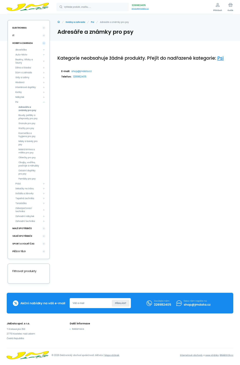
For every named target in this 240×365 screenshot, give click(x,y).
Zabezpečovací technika (23, 210)
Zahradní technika (25, 221)
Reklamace (78, 328)
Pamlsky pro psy (27, 178)
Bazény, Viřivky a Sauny (24, 61)
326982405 (139, 5)
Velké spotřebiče (22, 236)
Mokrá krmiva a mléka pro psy (27, 151)
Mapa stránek (112, 355)
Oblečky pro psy (27, 157)
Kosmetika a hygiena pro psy (27, 135)
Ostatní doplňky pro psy (27, 172)
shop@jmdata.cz (140, 8)
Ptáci (18, 183)
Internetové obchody (191, 355)
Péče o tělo (19, 251)
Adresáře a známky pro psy (27, 109)
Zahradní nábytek (24, 216)
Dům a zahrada (23, 72)
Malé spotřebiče (22, 228)
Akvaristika (21, 49)
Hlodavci (19, 82)
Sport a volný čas (23, 243)
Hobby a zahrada (75, 22)
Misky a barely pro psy (28, 143)
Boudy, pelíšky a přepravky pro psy (28, 117)
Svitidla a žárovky (24, 193)
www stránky (212, 355)
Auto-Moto (21, 54)
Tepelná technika (24, 198)
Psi (92, 22)
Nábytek (19, 97)
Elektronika (19, 27)
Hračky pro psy (26, 128)
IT (13, 35)
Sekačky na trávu (24, 188)
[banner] (28, 7)
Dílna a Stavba (23, 67)
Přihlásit (120, 303)
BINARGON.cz (226, 355)
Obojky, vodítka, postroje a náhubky (29, 164)
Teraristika (20, 203)
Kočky (18, 92)
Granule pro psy (27, 123)
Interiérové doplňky (25, 87)
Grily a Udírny (22, 77)
